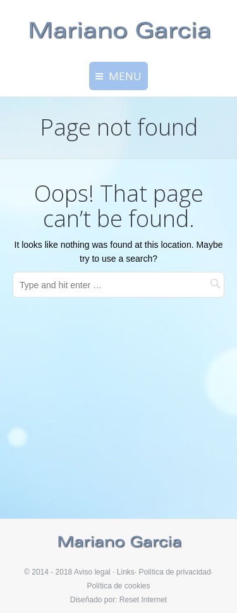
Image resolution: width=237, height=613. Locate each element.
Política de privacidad (175, 572)
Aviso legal (92, 572)
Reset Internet (143, 599)
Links (126, 572)
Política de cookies (118, 585)
